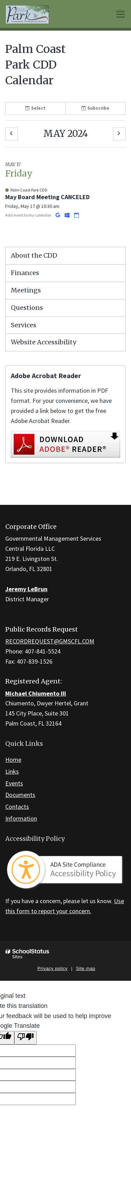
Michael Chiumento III (35, 693)
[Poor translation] (25, 1038)
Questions (27, 308)
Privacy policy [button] (52, 968)
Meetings (26, 290)
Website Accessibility (43, 342)
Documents (20, 795)
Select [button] (35, 108)
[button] (11, 133)
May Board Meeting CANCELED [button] (47, 197)
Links (12, 771)
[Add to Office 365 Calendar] (68, 215)
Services (23, 325)
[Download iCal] (76, 215)
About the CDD (34, 255)
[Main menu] (120, 14)
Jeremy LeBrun (26, 589)
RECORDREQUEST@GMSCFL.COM (49, 641)
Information (21, 818)
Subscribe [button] (95, 108)
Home (13, 760)
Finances (25, 273)
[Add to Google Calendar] (58, 215)
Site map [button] (85, 968)
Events (14, 783)
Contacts (17, 807)
